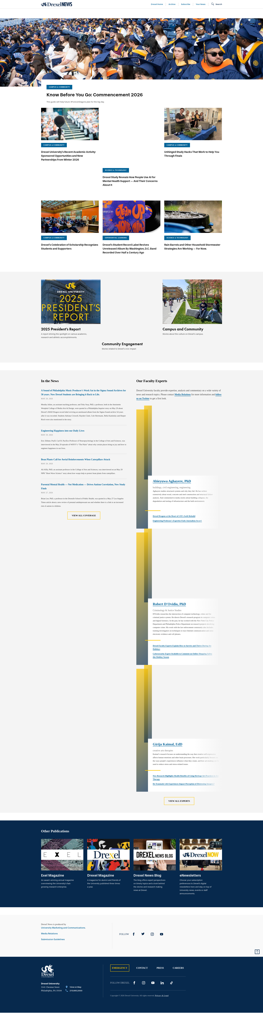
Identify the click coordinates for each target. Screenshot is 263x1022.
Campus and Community (183, 303)
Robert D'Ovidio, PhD (169, 530)
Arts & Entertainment (56, 13)
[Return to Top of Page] (257, 858)
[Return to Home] (56, 4)
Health (168, 13)
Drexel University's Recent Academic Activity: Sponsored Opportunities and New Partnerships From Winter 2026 (68, 155)
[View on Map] (74, 894)
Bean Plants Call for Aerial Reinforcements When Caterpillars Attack (75, 423)
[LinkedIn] (162, 889)
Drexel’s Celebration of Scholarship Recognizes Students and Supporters (69, 221)
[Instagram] (152, 841)
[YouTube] (161, 841)
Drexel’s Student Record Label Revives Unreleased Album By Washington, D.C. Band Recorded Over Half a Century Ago (129, 223)
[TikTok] (171, 889)
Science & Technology (94, 13)
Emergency (119, 875)
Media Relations (182, 358)
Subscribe (185, 4)
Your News (200, 4)
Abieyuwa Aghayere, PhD (172, 426)
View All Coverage (84, 479)
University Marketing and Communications (63, 834)
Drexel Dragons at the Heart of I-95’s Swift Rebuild (174, 461)
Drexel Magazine (100, 782)
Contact (142, 875)
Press (160, 875)
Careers (178, 875)
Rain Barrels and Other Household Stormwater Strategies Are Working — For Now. (192, 221)
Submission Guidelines (53, 846)
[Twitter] (142, 841)
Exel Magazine (52, 782)
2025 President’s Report (61, 303)
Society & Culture (193, 13)
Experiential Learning (116, 213)
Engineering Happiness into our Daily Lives (62, 394)
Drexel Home (157, 4)
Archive (172, 4)
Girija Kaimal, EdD (167, 651)
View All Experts (179, 708)
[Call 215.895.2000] (74, 898)
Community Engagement (122, 303)
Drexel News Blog (147, 782)
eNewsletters (190, 782)
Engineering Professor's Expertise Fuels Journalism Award (177, 466)
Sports (254, 13)
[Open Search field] (216, 4)
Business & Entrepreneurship (136, 13)
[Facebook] (133, 841)
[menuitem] (56, 13)
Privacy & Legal (162, 903)
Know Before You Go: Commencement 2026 (95, 95)
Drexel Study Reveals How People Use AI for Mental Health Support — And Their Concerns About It (130, 155)
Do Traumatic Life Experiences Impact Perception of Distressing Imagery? (184, 691)
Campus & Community (227, 13)
